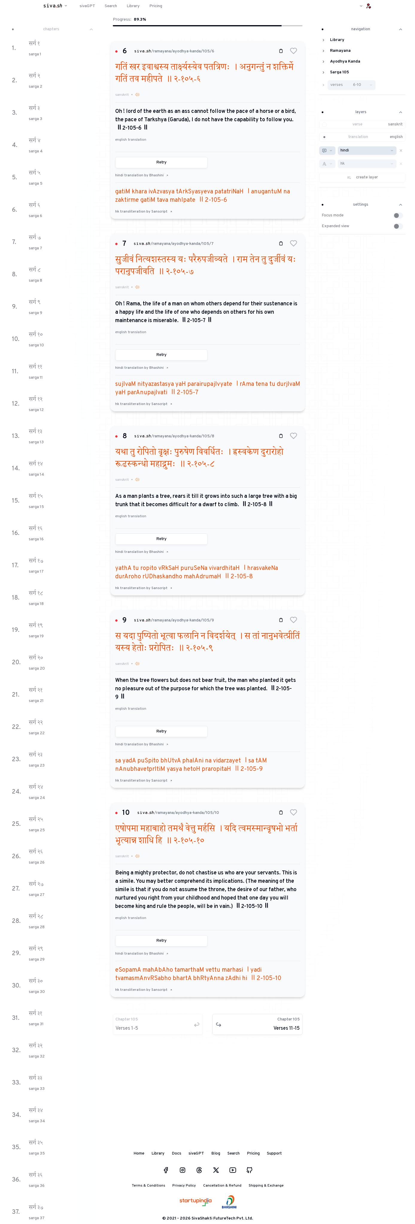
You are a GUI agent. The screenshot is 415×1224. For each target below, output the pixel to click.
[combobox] (327, 150)
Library (158, 1153)
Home (138, 1153)
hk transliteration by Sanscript (143, 211)
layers (362, 112)
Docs (176, 1153)
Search (233, 1153)
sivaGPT (196, 1153)
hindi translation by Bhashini (141, 175)
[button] (293, 50)
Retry (161, 162)
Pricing (253, 1153)
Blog (215, 1153)
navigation (362, 29)
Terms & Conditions (148, 1185)
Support (274, 1153)
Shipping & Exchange (266, 1185)
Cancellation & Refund (222, 1185)
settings (362, 204)
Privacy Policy (184, 1185)
